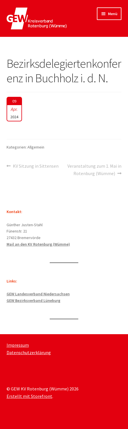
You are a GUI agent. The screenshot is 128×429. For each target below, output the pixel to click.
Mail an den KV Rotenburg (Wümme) (38, 244)
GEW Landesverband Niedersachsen (38, 293)
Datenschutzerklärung (29, 352)
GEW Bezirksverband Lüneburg (33, 300)
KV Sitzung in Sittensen (36, 166)
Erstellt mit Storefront (29, 396)
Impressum (18, 345)
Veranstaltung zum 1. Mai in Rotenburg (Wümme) (94, 169)
